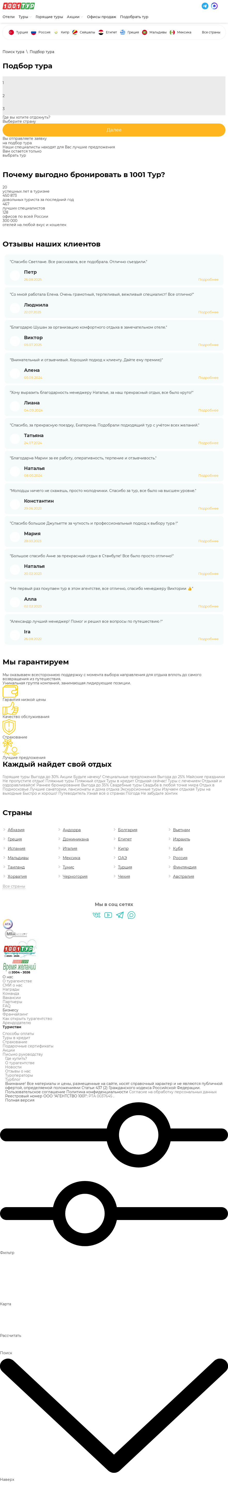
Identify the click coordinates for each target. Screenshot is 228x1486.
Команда (11, 993)
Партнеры (12, 1001)
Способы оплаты (18, 1033)
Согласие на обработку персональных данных (173, 1092)
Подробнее (208, 279)
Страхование (15, 1042)
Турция (22, 32)
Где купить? (16, 1058)
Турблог (13, 1079)
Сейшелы (87, 32)
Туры (25, 17)
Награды (11, 989)
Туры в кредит (16, 1037)
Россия (44, 32)
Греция (133, 32)
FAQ (7, 1006)
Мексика (184, 32)
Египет (111, 32)
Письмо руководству (23, 1054)
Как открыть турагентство (27, 1018)
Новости (13, 1067)
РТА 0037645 (101, 1096)
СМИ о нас (12, 985)
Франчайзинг (15, 1014)
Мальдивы (158, 32)
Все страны (211, 32)
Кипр (65, 32)
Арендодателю (17, 1022)
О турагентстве (17, 981)
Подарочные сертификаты (28, 1046)
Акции (9, 1050)
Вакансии (12, 997)
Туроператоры (19, 1075)
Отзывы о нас (18, 1071)
